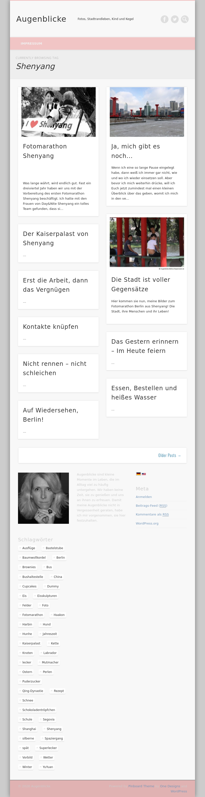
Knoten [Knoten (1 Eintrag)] (27, 653)
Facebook (164, 19)
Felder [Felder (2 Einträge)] (26, 605)
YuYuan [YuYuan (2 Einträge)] (48, 767)
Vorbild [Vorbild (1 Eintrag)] (27, 757)
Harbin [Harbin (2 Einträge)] (27, 624)
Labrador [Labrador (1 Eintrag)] (50, 653)
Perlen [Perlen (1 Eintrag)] (47, 672)
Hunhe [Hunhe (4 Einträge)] (27, 634)
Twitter (175, 19)
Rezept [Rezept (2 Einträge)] (59, 691)
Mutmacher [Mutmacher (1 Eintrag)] (50, 662)
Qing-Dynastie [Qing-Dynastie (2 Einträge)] (32, 691)
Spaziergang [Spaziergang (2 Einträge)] (54, 738)
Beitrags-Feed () (152, 506)
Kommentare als (152, 514)
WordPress (179, 791)
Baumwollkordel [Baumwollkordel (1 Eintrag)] (34, 557)
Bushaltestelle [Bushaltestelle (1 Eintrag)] (32, 577)
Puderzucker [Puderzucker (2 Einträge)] (31, 681)
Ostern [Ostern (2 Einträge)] (27, 672)
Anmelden (144, 497)
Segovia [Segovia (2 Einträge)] (49, 719)
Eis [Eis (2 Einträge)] (24, 596)
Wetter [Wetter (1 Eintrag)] (48, 757)
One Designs (170, 786)
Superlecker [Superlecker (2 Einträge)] (48, 748)
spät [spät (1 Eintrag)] (25, 748)
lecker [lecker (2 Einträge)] (26, 662)
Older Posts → (170, 455)
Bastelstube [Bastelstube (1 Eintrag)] (54, 548)
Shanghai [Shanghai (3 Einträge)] (29, 729)
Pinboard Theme (141, 786)
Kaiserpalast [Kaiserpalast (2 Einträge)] (31, 643)
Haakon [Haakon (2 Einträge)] (59, 615)
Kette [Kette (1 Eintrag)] (55, 643)
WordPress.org (147, 523)
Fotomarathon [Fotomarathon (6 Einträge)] (32, 615)
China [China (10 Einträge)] (58, 577)
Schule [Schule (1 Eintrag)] (27, 719)
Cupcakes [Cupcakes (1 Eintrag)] (29, 586)
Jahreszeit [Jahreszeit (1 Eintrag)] (50, 634)
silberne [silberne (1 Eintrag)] (28, 738)
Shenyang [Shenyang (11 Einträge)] (54, 729)
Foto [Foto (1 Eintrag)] (45, 605)
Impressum (31, 43)
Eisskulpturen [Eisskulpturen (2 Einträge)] (47, 596)
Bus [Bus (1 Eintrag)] (49, 567)
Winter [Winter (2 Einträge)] (27, 767)
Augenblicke (41, 19)
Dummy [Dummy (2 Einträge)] (53, 586)
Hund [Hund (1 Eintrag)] (47, 624)
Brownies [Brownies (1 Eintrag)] (29, 567)
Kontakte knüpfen (50, 326)
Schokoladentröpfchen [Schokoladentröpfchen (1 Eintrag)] (38, 710)
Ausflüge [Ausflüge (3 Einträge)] (28, 548)
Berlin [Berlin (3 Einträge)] (60, 557)
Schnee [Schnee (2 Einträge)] (27, 700)
